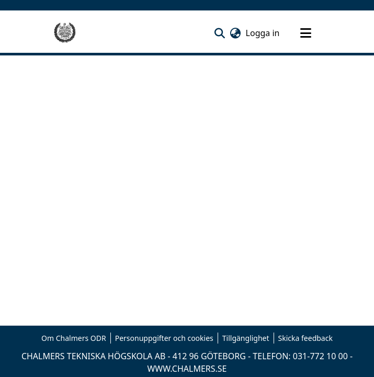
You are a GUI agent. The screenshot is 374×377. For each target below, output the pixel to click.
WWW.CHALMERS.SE (186, 368)
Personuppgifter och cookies (164, 338)
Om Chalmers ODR (73, 338)
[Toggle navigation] (306, 33)
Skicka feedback (305, 338)
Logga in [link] (263, 33)
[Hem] (65, 32)
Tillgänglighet (245, 338)
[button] (219, 33)
